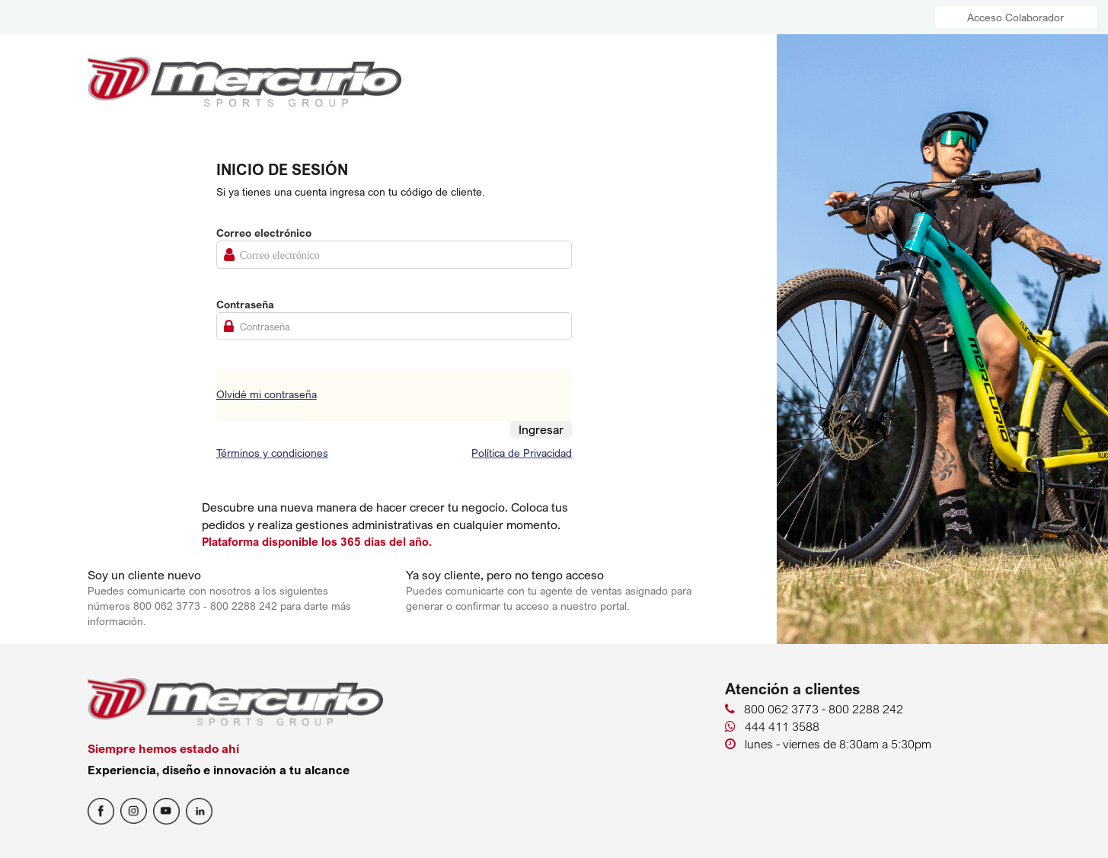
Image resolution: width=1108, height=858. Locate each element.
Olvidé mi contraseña (266, 394)
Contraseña (245, 304)
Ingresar (541, 429)
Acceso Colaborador (1015, 17)
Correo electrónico (263, 232)
